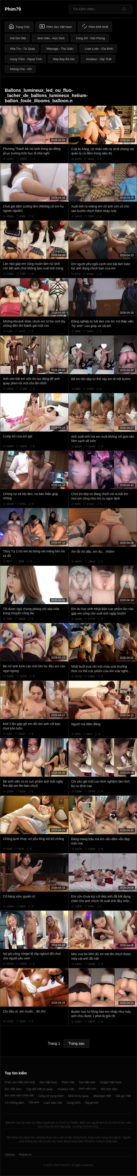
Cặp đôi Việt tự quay (39, 1089)
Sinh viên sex (87, 1088)
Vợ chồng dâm (14, 1102)
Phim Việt (68, 1082)
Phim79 (13, 9)
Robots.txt (25, 1154)
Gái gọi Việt (123, 1096)
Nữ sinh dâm (109, 1089)
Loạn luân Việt (52, 1102)
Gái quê (34, 1102)
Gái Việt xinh (87, 1082)
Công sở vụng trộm (50, 1096)
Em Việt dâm (13, 1089)
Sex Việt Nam (48, 1082)
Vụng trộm (74, 1102)
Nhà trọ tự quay (78, 1096)
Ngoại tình (92, 1102)
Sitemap (10, 1154)
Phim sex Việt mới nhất (20, 1082)
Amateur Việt (65, 1089)
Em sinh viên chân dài (19, 1095)
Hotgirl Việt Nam (110, 1082)
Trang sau (76, 1043)
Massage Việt (102, 1096)
